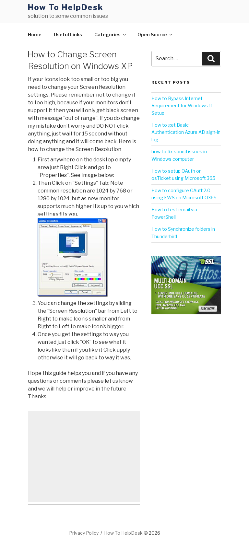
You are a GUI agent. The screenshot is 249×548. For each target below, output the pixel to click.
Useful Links (68, 34)
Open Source (155, 34)
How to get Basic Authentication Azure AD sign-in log (185, 132)
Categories (110, 34)
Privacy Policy (84, 533)
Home (35, 34)
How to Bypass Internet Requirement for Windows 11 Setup (182, 106)
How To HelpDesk (65, 7)
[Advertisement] (84, 456)
